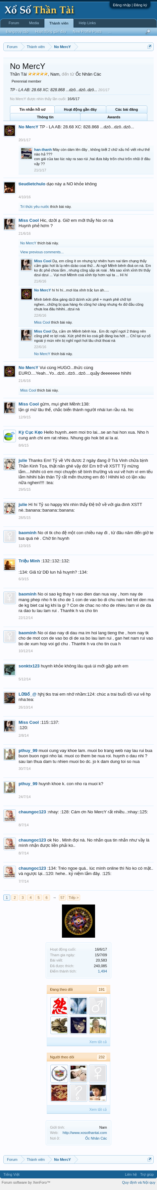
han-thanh (43, 150)
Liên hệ (131, 1174)
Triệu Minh (29, 560)
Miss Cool (29, 220)
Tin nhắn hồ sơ (32, 109)
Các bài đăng (126, 109)
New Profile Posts (87, 31)
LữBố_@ (27, 694)
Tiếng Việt (11, 1174)
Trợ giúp (147, 1174)
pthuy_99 (28, 750)
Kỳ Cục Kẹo (31, 432)
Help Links (87, 23)
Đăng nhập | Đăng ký (130, 5)
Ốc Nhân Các (96, 1138)
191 (102, 989)
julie (23, 460)
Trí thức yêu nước (34, 207)
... (109, 31)
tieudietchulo (32, 183)
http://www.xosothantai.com (85, 1133)
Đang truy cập (17, 31)
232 (102, 1057)
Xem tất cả (98, 1042)
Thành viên (59, 23)
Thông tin (45, 117)
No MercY (28, 126)
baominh (27, 532)
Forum (14, 23)
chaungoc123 (32, 811)
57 (62, 898)
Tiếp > (73, 898)
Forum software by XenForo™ (26, 1182)
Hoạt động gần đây (80, 109)
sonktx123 (29, 665)
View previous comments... (42, 252)
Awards (114, 117)
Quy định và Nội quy (139, 1182)
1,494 (102, 971)
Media (34, 23)
